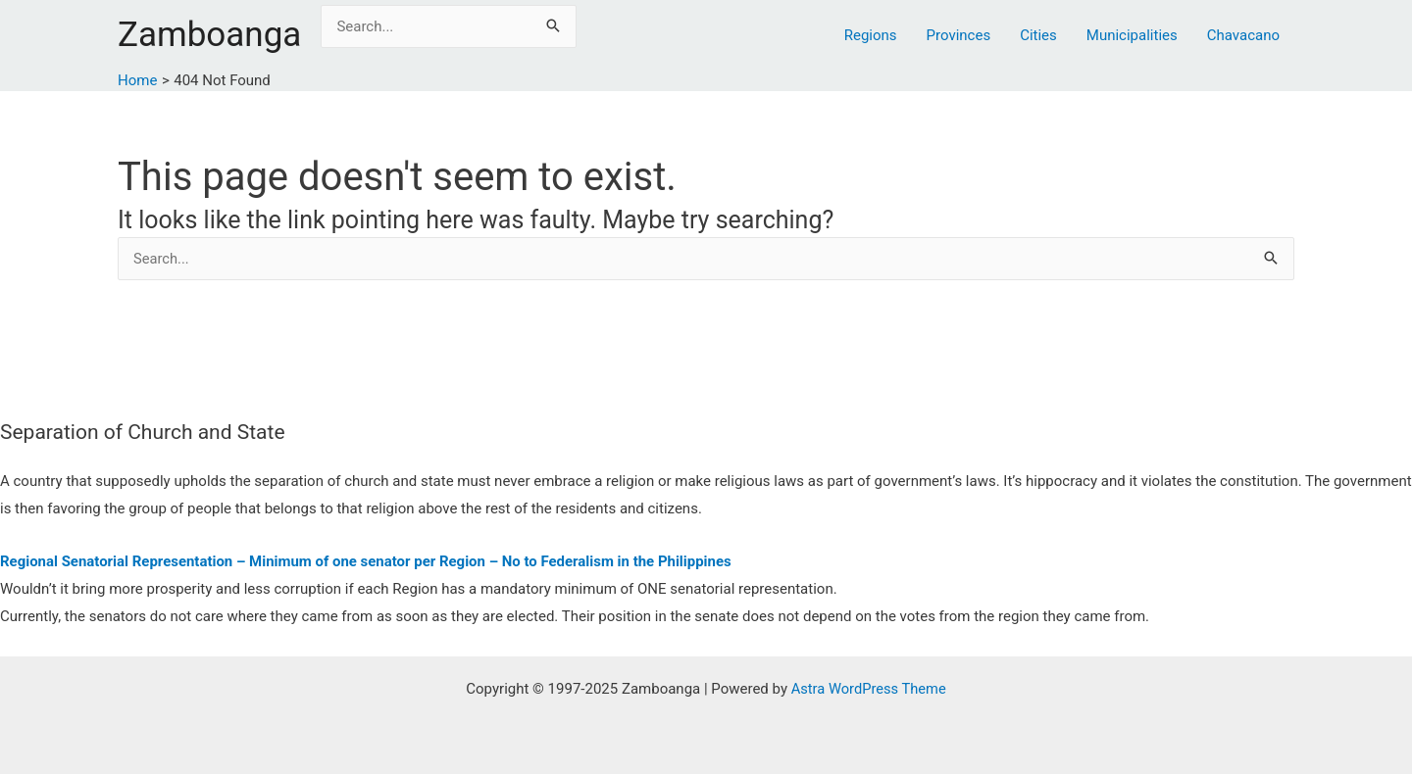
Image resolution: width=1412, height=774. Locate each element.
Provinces (959, 35)
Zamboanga (209, 35)
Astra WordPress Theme (868, 689)
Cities (1038, 35)
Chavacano (1243, 35)
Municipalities (1132, 35)
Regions (870, 35)
